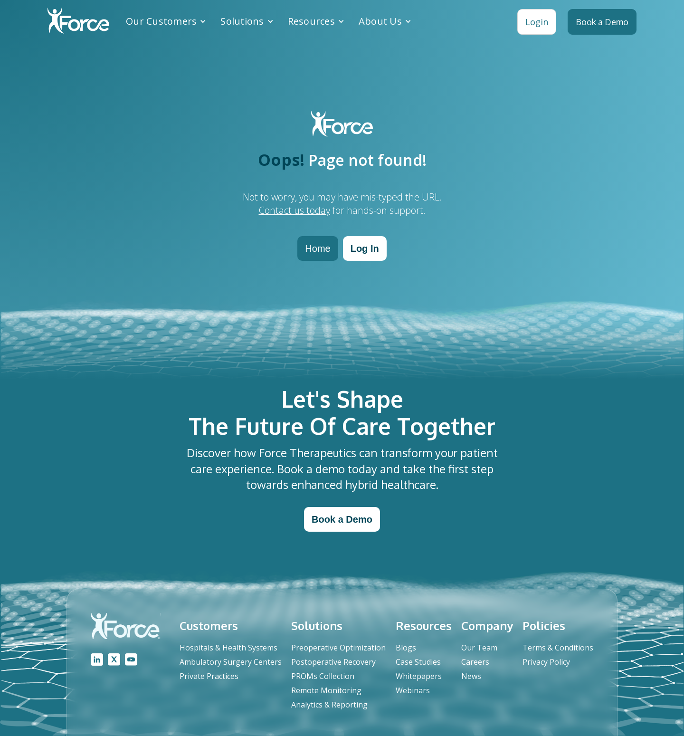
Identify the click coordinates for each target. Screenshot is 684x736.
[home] (78, 22)
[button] (166, 21)
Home (317, 248)
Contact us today (294, 210)
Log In (365, 248)
